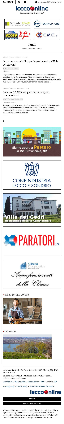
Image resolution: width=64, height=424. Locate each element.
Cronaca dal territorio (13, 99)
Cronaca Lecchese (11, 68)
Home (24, 49)
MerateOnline (20, 382)
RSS (42, 382)
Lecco (5, 71)
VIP (55, 382)
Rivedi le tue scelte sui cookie (42, 386)
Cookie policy (22, 386)
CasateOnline (33, 382)
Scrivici (32, 399)
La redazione (8, 382)
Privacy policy (8, 386)
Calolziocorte (9, 102)
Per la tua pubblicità (32, 403)
